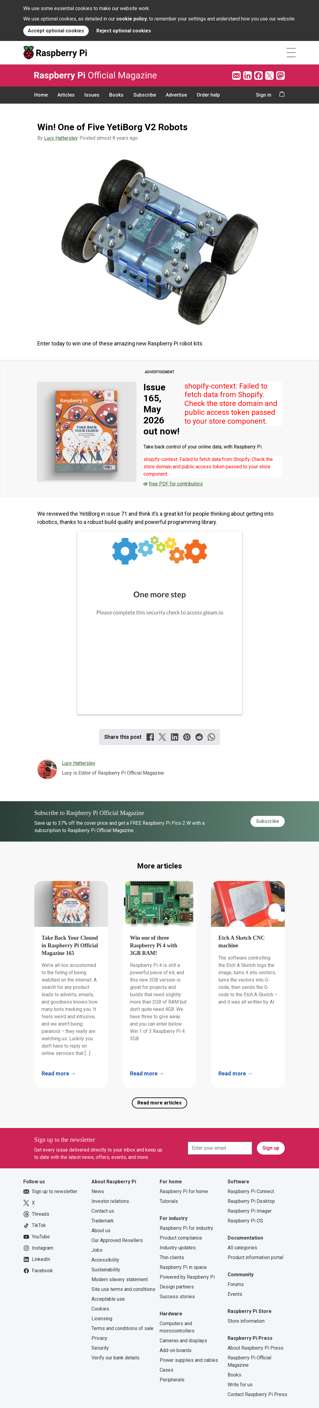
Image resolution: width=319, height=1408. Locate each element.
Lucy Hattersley (60, 138)
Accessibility (105, 1260)
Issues (91, 95)
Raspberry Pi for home (184, 1191)
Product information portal (255, 1257)
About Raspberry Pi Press (256, 1348)
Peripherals (172, 1380)
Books (116, 95)
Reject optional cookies (123, 31)
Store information (246, 1321)
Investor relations (110, 1201)
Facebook (38, 1271)
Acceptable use (108, 1299)
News (97, 1191)
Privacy (99, 1338)
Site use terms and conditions (123, 1289)
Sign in (263, 95)
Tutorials (169, 1201)
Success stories (177, 1296)
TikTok (34, 1225)
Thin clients (172, 1257)
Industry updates (178, 1248)
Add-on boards (175, 1350)
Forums (236, 1284)
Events (235, 1294)
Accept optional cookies (56, 31)
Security (100, 1348)
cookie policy (131, 19)
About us (100, 1230)
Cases (166, 1370)
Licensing (101, 1318)
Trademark (102, 1221)
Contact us (102, 1211)
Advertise (176, 95)
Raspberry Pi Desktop (251, 1201)
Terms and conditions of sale (122, 1328)
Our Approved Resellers (117, 1240)
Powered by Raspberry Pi (187, 1277)
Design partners (177, 1287)
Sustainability (105, 1270)
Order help (208, 95)
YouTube (36, 1237)
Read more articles (159, 1103)
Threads (36, 1214)
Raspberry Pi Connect (251, 1191)
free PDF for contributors (176, 484)
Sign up (270, 1148)
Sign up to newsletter (50, 1192)
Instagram (38, 1248)
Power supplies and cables (189, 1360)
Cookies (100, 1309)
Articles (66, 95)
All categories (242, 1248)
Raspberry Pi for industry (186, 1228)
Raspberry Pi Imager (250, 1211)
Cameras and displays (183, 1340)
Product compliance (181, 1238)
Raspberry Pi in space (183, 1267)
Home (41, 95)
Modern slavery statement (119, 1279)
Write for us (240, 1385)
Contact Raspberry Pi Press (257, 1394)
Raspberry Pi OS (245, 1221)
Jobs (96, 1250)
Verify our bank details (115, 1358)
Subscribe (144, 95)
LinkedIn (36, 1259)
